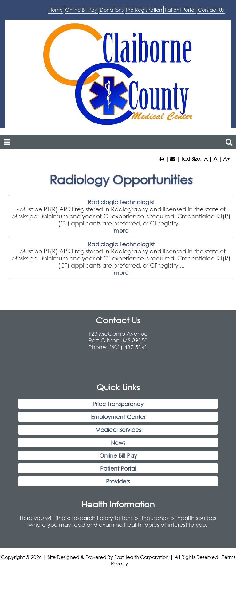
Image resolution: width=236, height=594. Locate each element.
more (121, 248)
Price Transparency (118, 422)
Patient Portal (153, 24)
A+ (226, 176)
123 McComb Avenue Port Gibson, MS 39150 (118, 355)
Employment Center (118, 435)
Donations (145, 12)
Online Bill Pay (97, 12)
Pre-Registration (196, 12)
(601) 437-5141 (128, 365)
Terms (228, 575)
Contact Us (202, 24)
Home (53, 12)
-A (205, 176)
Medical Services (118, 447)
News (118, 460)
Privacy (119, 581)
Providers (118, 499)
